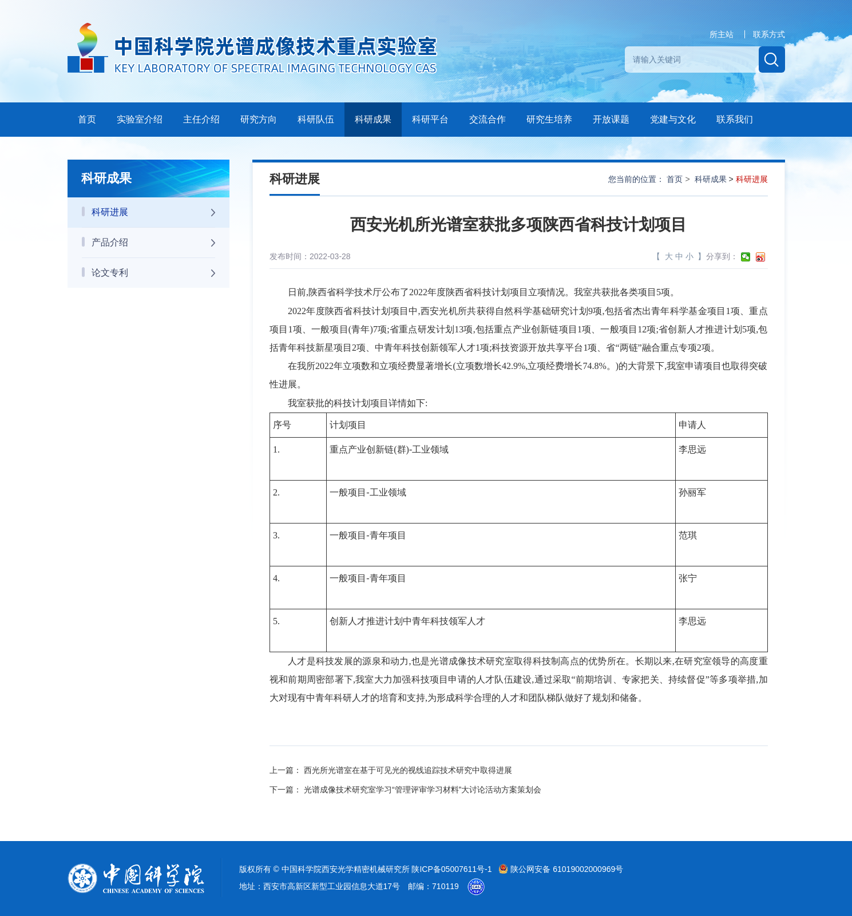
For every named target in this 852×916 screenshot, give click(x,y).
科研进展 (154, 212)
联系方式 (769, 34)
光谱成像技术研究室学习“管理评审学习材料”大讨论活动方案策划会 (422, 789)
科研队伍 (316, 119)
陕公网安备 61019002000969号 (560, 869)
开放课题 (611, 119)
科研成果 (373, 119)
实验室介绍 (140, 119)
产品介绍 (154, 242)
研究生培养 (549, 119)
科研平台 (430, 119)
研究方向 (258, 119)
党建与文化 (673, 119)
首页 (87, 119)
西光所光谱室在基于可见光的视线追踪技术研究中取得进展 (408, 770)
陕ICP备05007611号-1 (452, 869)
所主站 (722, 34)
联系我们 (734, 119)
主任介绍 (201, 119)
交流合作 (487, 119)
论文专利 (154, 272)
